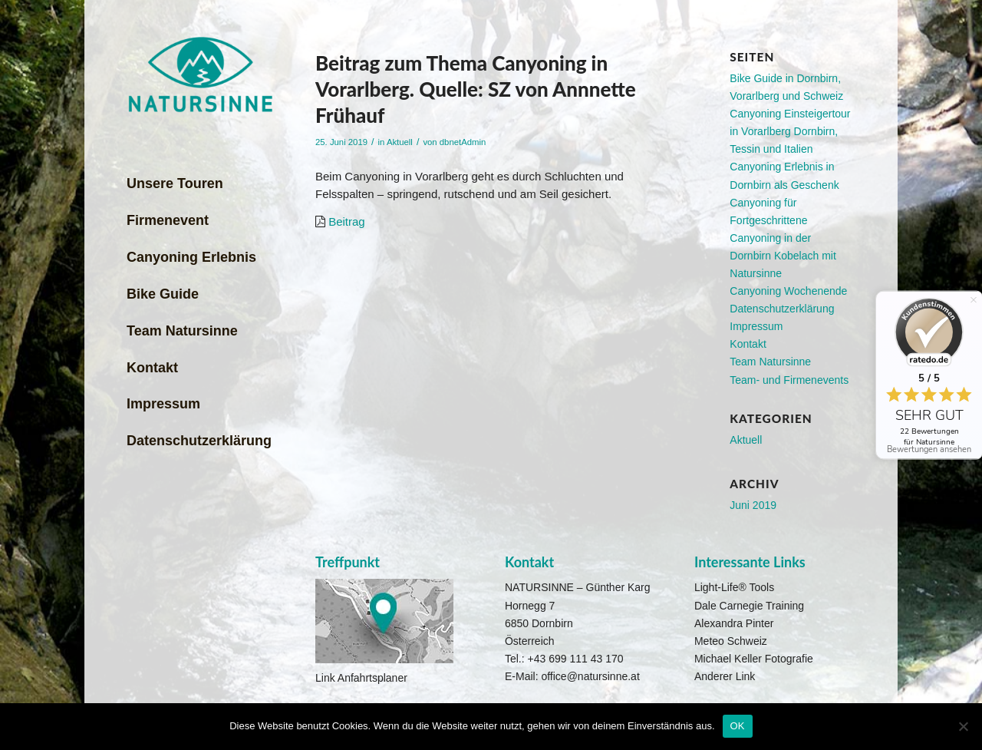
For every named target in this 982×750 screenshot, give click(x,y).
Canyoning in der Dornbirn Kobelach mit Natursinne (783, 255)
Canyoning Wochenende (788, 291)
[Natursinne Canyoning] (199, 75)
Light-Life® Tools (734, 587)
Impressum (756, 326)
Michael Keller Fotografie (753, 659)
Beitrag (346, 221)
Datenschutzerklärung (782, 308)
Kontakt (748, 344)
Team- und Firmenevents (789, 380)
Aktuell (400, 142)
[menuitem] (205, 184)
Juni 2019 (753, 505)
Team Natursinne (770, 361)
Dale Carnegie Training (749, 606)
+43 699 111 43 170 (576, 659)
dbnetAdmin (463, 142)
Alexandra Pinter (734, 623)
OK (737, 726)
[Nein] (962, 726)
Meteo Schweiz (730, 641)
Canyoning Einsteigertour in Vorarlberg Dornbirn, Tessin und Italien (790, 131)
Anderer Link (724, 676)
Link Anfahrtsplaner (361, 678)
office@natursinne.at (590, 676)
